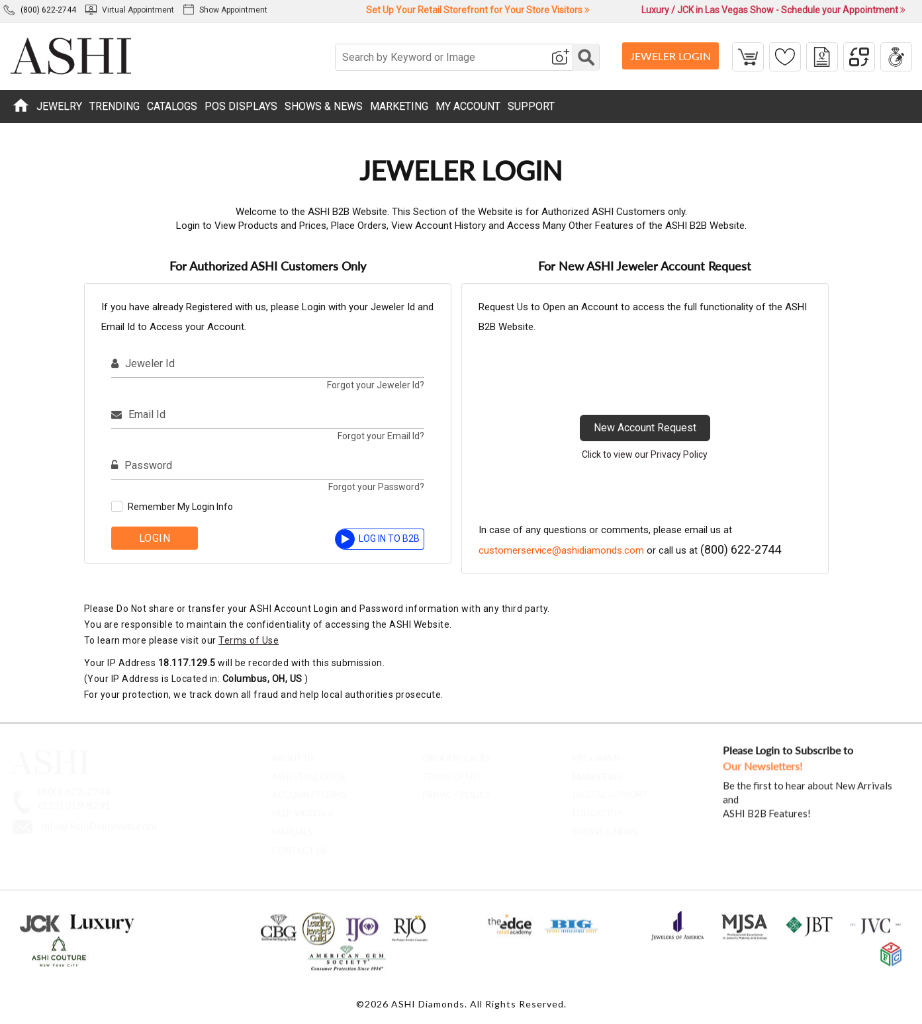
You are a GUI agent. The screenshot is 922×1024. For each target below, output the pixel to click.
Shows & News (605, 826)
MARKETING (399, 106)
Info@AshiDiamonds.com (99, 820)
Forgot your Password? (376, 487)
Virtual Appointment (129, 10)
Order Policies (456, 752)
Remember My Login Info (180, 506)
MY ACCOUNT (468, 106)
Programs (597, 752)
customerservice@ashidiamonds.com (561, 550)
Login (155, 538)
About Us (293, 752)
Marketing (598, 771)
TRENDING (114, 106)
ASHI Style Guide (309, 771)
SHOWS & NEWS (324, 106)
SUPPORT (531, 106)
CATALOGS (172, 106)
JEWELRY (59, 106)
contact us (299, 844)
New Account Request (645, 427)
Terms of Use (248, 640)
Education (598, 807)
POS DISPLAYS (241, 106)
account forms (309, 790)
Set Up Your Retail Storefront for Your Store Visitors (478, 10)
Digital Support (610, 790)
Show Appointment (225, 10)
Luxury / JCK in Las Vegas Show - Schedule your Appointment (773, 10)
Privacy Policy (456, 790)
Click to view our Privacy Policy (645, 454)
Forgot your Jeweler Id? (375, 385)
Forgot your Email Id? (381, 436)
